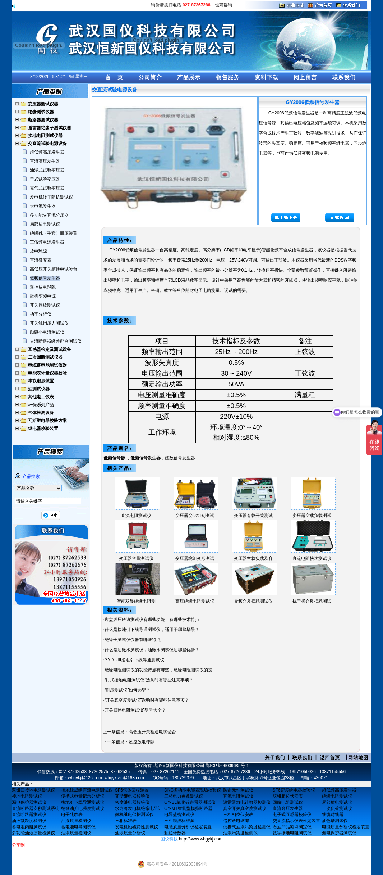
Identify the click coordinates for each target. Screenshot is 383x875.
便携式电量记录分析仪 (82, 796)
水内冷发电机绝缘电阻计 (138, 808)
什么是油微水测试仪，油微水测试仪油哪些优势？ (152, 649)
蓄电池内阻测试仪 (29, 826)
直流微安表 (40, 260)
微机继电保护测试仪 (134, 814)
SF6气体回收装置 (132, 790)
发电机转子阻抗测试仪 (51, 197)
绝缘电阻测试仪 (337, 796)
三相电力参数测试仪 (183, 796)
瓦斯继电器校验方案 (47, 420)
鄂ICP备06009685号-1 (227, 765)
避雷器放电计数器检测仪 (247, 802)
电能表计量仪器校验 (47, 373)
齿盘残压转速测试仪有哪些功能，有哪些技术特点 (152, 619)
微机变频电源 (43, 296)
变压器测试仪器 (43, 103)
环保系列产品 (41, 404)
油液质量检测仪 (76, 820)
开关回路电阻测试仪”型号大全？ (135, 710)
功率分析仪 (40, 314)
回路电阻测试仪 (288, 802)
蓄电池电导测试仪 (78, 826)
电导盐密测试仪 (179, 814)
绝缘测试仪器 (41, 111)
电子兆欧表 (72, 814)
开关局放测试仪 (45, 305)
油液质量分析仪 (130, 832)
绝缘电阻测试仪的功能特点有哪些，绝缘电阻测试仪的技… (161, 669)
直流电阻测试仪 (136, 515)
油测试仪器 (39, 388)
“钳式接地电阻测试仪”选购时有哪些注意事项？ (149, 680)
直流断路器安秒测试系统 (35, 808)
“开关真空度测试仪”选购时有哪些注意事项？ (147, 700)
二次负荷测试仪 (337, 808)
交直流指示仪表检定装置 (296, 820)
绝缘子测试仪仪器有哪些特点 (133, 639)
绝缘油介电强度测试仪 (82, 808)
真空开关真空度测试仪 (244, 808)
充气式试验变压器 (47, 188)
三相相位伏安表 (238, 814)
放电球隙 (38, 251)
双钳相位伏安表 (288, 796)
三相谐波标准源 (179, 820)
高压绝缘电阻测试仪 (194, 601)
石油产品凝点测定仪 (292, 826)
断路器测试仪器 (43, 119)
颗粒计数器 (175, 832)
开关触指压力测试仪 (49, 323)
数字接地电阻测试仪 (292, 832)
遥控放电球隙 (43, 287)
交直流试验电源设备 (47, 143)
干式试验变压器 (45, 179)
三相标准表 (126, 820)
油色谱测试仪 (335, 820)
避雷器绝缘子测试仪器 (49, 127)
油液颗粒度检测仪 (29, 820)
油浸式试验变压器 (47, 170)
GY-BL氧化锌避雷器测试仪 (190, 802)
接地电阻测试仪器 (45, 135)
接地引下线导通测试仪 (82, 802)
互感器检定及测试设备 (49, 349)
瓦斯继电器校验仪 (132, 796)
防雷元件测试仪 (238, 790)
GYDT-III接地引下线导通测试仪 (135, 659)
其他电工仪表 (41, 396)
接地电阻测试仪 (27, 796)
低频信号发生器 (45, 278)
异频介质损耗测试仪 (253, 601)
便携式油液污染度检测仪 (247, 826)
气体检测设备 (41, 412)
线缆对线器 (332, 814)
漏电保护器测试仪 (29, 802)
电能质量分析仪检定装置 (188, 826)
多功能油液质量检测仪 (33, 832)
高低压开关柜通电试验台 (53, 269)
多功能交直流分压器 (49, 215)
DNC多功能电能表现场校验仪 (192, 790)
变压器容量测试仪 (136, 558)
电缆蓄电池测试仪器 (47, 365)
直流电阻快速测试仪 (311, 558)
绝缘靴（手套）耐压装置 (53, 233)
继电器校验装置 (43, 428)
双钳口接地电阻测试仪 (33, 790)
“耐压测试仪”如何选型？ (128, 690)
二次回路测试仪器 (45, 357)
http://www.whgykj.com (200, 839)
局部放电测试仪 (45, 224)
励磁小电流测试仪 (47, 332)
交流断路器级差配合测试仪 (56, 341)
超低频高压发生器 (47, 152)
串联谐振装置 (41, 381)
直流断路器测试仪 (29, 814)
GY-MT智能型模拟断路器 (188, 808)
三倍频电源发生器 (47, 242)
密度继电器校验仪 (132, 802)
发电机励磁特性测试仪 (136, 826)
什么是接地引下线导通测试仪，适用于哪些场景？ (152, 629)
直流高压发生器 (45, 161)
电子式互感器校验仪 (292, 814)
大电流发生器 (43, 206)
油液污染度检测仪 (240, 832)
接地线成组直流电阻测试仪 (87, 790)
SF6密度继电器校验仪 (294, 790)
